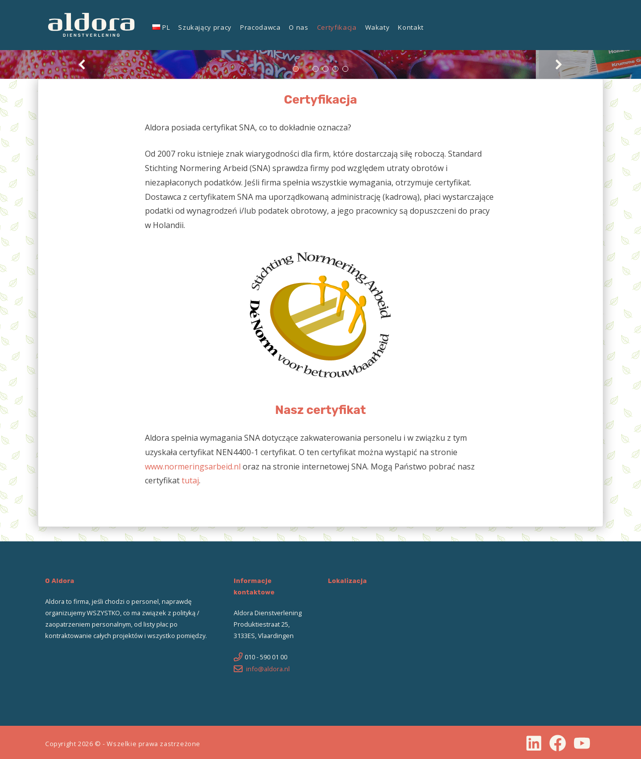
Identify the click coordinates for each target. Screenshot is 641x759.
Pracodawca (260, 27)
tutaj (190, 480)
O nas (298, 27)
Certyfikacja (337, 27)
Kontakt (411, 27)
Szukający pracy (205, 27)
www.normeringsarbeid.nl (193, 466)
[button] (82, 64)
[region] (320, 64)
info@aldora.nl (268, 668)
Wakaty (377, 27)
